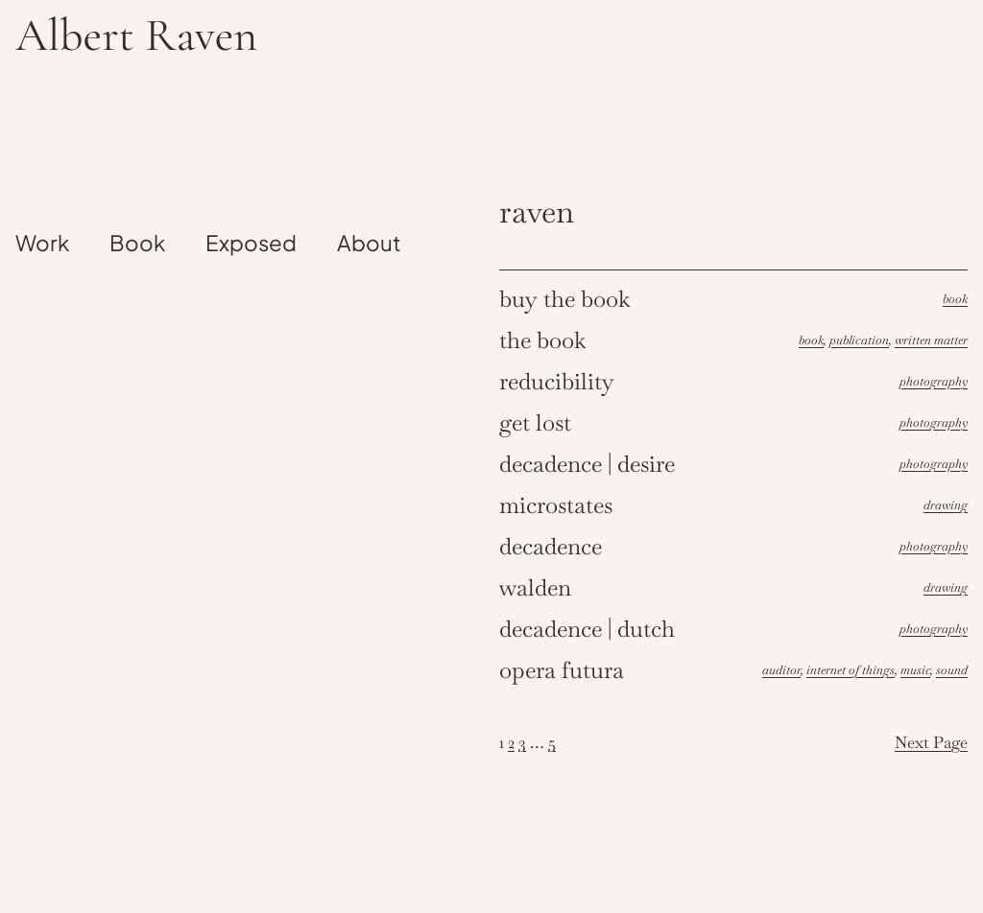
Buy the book (565, 299)
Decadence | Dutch (587, 629)
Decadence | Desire (587, 464)
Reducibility (556, 381)
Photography (933, 381)
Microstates (555, 505)
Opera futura (561, 670)
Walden (535, 587)
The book (543, 340)
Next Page (931, 742)
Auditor (781, 670)
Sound (952, 670)
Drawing (945, 505)
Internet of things (850, 670)
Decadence (550, 546)
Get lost (535, 422)
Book (955, 299)
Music (915, 670)
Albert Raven (136, 35)
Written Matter (931, 340)
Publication (859, 340)
